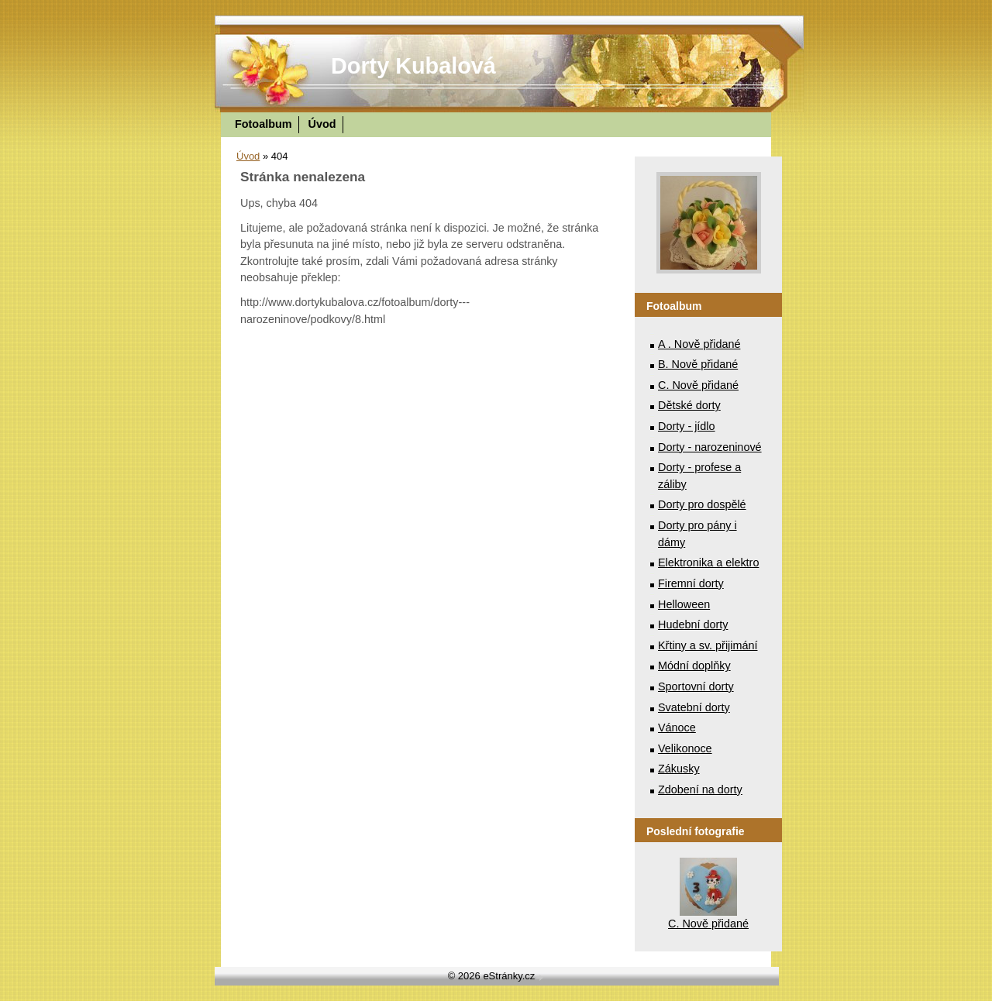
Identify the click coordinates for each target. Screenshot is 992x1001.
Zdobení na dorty (700, 789)
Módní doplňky (694, 665)
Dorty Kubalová (413, 65)
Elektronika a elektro (708, 562)
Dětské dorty (689, 405)
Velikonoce (685, 748)
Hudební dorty (693, 624)
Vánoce (677, 727)
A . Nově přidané (699, 344)
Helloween (684, 604)
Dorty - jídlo (686, 426)
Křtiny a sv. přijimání (707, 645)
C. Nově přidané (698, 385)
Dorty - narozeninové (710, 447)
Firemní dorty (691, 583)
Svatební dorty (694, 707)
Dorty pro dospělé (702, 504)
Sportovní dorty (696, 686)
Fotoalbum (263, 124)
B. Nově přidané (698, 364)
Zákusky (679, 768)
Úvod (322, 124)
